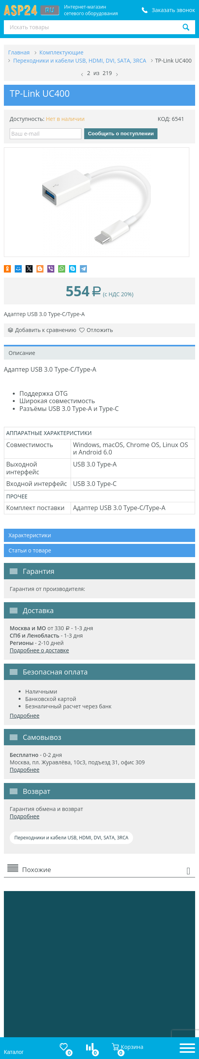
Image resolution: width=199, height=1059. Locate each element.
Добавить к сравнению (42, 330)
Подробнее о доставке (39, 650)
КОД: (163, 118)
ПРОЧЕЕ (17, 496)
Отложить (96, 330)
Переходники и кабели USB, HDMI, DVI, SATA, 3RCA (71, 837)
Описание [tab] (22, 352)
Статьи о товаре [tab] (30, 550)
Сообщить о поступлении (121, 133)
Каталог (14, 1052)
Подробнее (25, 715)
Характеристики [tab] (30, 535)
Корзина (128, 1046)
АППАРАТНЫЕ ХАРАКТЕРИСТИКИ (49, 433)
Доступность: (27, 118)
